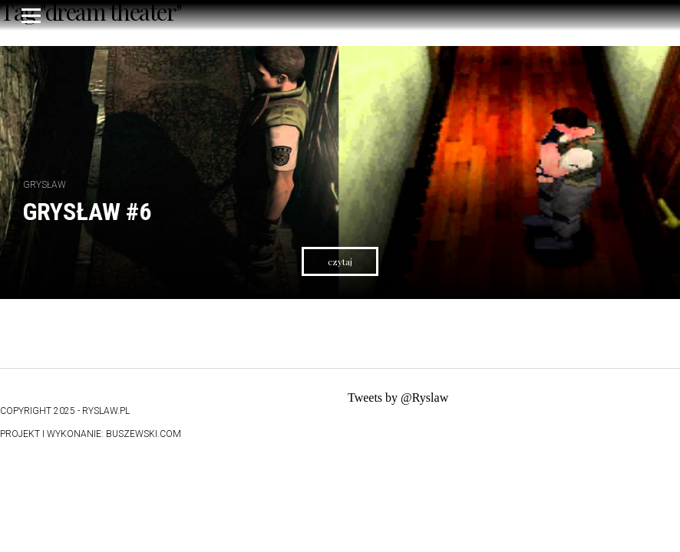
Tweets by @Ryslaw (398, 397)
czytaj (340, 261)
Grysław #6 (87, 211)
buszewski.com (143, 434)
